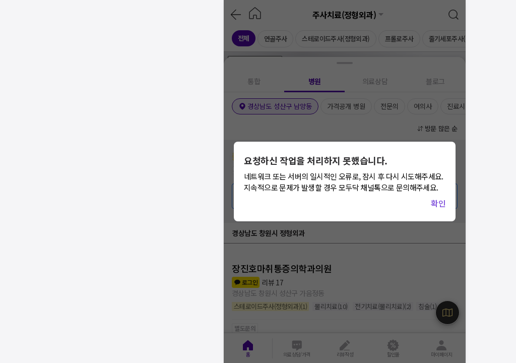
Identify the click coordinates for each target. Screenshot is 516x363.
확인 (438, 203)
